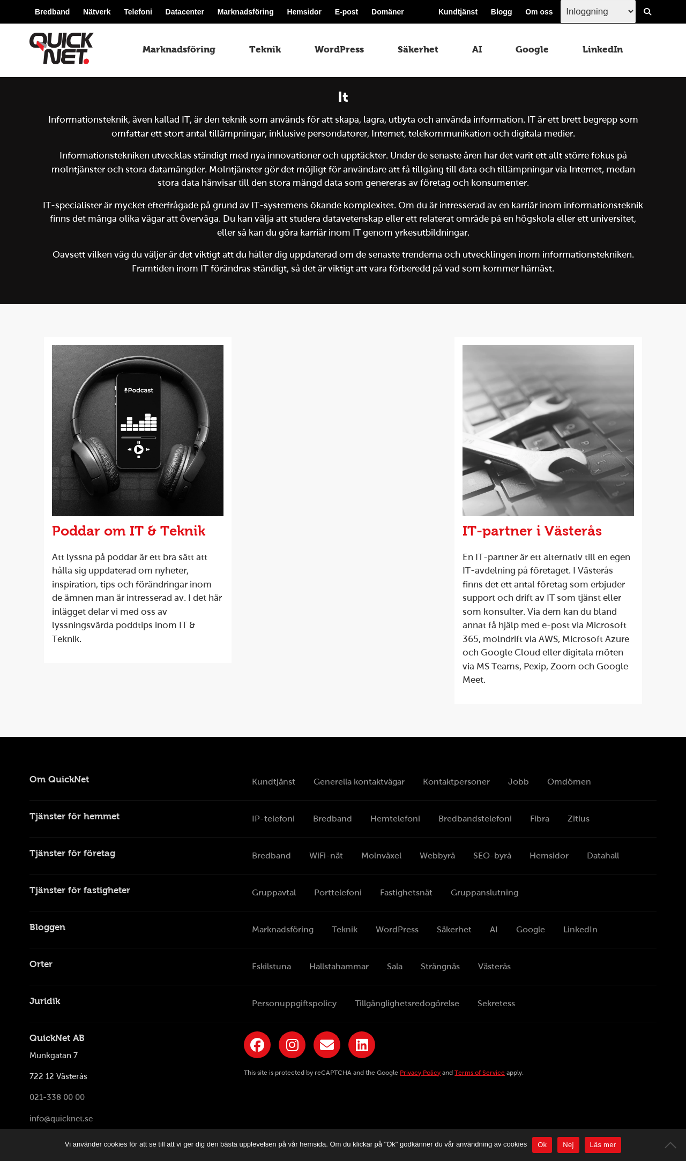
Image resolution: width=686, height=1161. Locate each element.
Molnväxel (381, 855)
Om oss (539, 11)
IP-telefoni (273, 818)
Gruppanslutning (484, 892)
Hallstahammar (339, 966)
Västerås (494, 966)
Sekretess (496, 1003)
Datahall (603, 855)
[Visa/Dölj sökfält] (647, 12)
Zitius (579, 818)
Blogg (501, 11)
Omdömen (569, 781)
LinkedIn (603, 49)
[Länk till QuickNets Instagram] (292, 1044)
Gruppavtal (274, 892)
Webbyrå (437, 855)
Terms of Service (479, 1072)
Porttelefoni (338, 892)
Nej (568, 1145)
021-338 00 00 (57, 1098)
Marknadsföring (246, 11)
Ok (542, 1145)
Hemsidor (304, 11)
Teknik (265, 49)
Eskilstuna (271, 966)
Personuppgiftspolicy (294, 1003)
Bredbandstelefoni (475, 818)
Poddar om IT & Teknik (128, 530)
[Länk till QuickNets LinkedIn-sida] (361, 1044)
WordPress (339, 49)
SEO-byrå (492, 855)
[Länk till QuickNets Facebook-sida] (257, 1044)
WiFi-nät (326, 855)
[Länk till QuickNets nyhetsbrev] (327, 1044)
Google (532, 49)
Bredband (52, 11)
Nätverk (96, 11)
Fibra (539, 818)
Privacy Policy (420, 1072)
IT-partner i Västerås (532, 530)
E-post (347, 11)
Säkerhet (418, 49)
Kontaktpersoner (456, 781)
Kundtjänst (458, 11)
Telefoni (138, 11)
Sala (394, 966)
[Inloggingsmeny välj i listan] (598, 11)
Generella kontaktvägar (359, 781)
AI (477, 49)
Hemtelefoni (395, 818)
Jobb (518, 781)
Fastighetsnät (406, 892)
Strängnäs (440, 966)
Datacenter (185, 11)
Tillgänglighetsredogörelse (407, 1003)
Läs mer (603, 1145)
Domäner (387, 11)
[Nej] (672, 1145)
